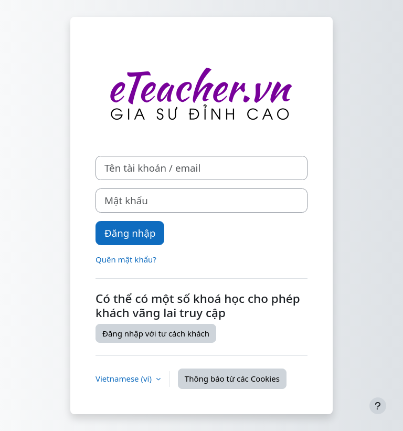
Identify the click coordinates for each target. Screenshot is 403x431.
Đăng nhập (129, 232)
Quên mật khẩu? (126, 259)
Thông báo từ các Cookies (232, 378)
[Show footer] (377, 405)
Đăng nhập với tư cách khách (155, 333)
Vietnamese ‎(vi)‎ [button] (125, 378)
